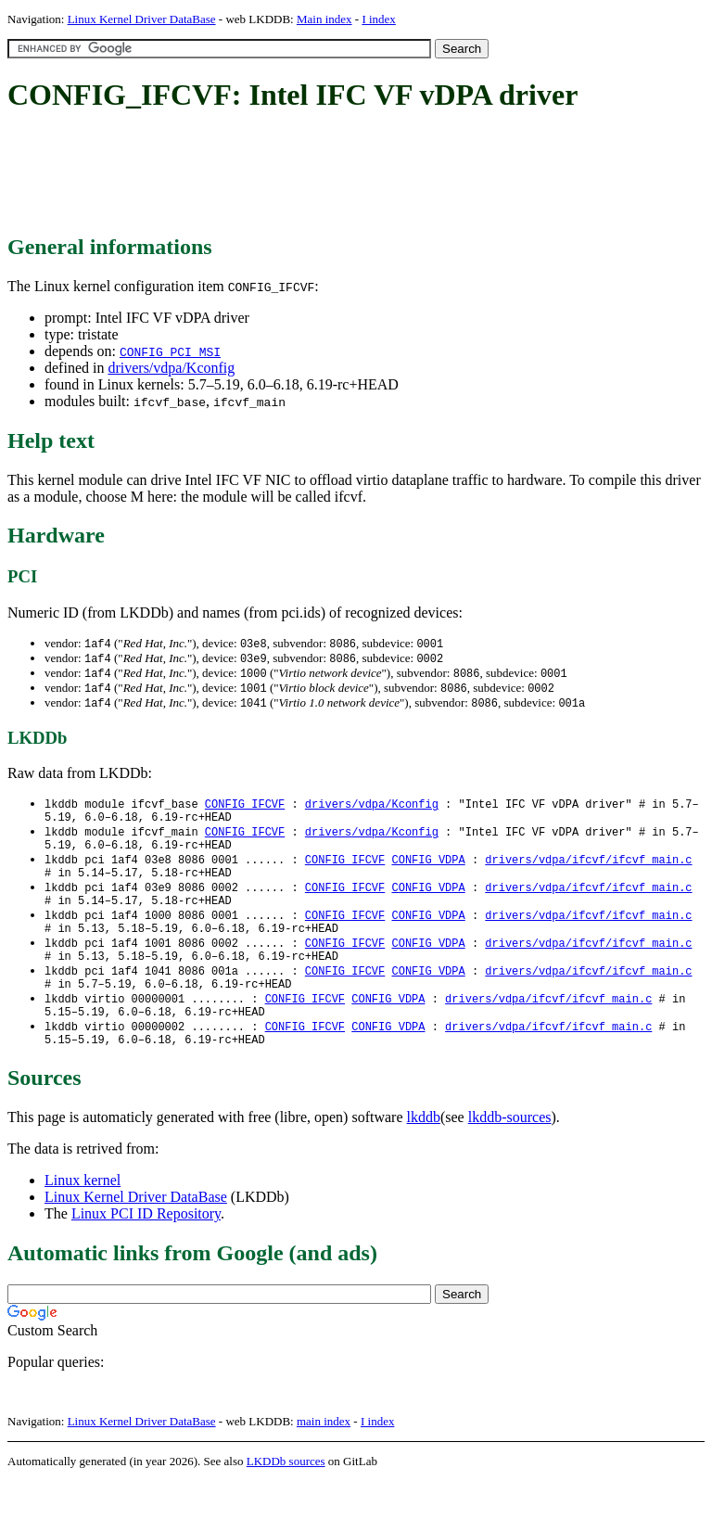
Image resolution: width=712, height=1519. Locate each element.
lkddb (423, 1155)
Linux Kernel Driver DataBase (142, 19)
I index (378, 19)
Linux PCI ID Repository (146, 1251)
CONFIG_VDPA (427, 872)
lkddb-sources (510, 1155)
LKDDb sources (286, 1499)
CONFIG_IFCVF (245, 809)
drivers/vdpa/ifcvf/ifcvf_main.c (588, 872)
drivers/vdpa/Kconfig (171, 368)
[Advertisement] (344, 174)
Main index (324, 19)
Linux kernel (82, 1218)
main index (323, 1459)
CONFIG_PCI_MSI (170, 351)
